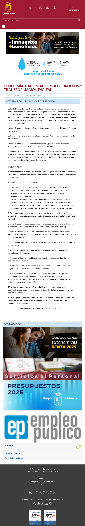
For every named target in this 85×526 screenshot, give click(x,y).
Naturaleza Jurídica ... (33, 95)
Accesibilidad (27, 499)
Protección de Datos (54, 499)
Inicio (8, 95)
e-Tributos (9, 445)
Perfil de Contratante (14, 458)
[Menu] (3, 26)
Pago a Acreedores (13, 453)
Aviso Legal (39, 499)
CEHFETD (17, 95)
